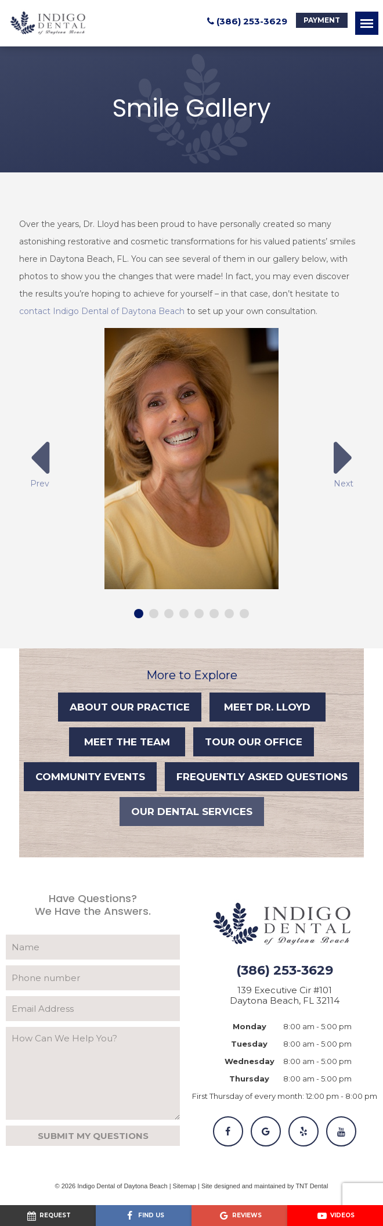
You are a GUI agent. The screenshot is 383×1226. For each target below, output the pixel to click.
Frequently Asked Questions (262, 777)
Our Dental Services (191, 811)
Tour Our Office (253, 742)
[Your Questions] (93, 1073)
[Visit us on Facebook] (144, 1215)
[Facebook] (228, 1131)
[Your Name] (93, 947)
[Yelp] (303, 1131)
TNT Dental (311, 1185)
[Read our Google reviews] (239, 1215)
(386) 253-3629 (245, 21)
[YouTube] (341, 1131)
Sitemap (184, 1185)
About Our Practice (130, 707)
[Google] (266, 1131)
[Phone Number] (93, 977)
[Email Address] (93, 1008)
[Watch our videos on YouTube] (335, 1215)
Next (343, 462)
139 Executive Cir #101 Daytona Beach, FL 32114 (284, 995)
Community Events (90, 777)
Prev (39, 462)
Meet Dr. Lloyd (267, 707)
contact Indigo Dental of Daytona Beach (102, 311)
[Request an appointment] (48, 1215)
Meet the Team (127, 742)
